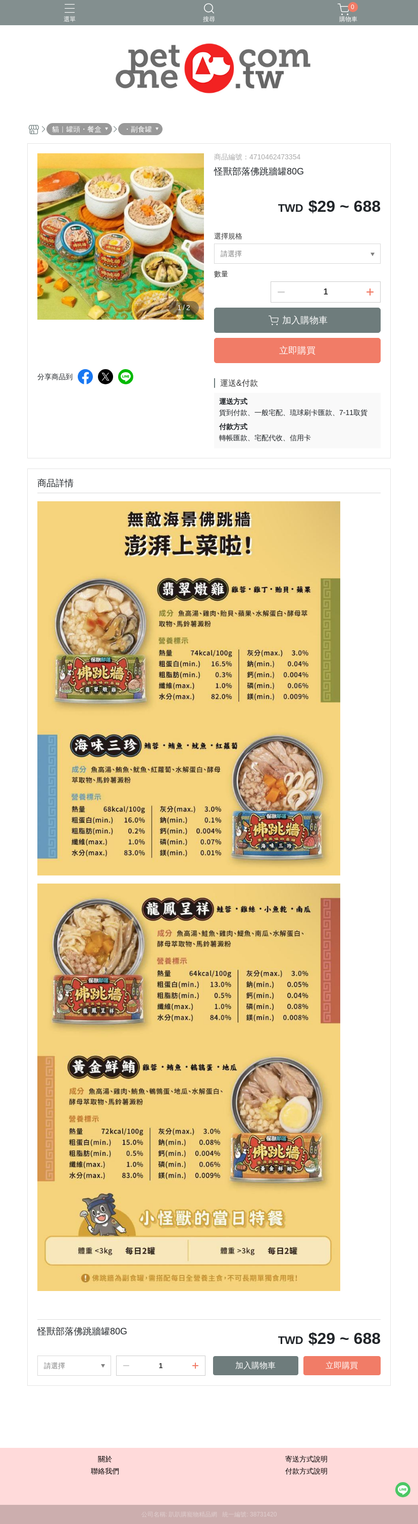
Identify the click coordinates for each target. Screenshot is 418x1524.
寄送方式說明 (306, 1458)
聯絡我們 (105, 1471)
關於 (105, 1458)
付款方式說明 (306, 1471)
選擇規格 (228, 236)
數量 (221, 274)
